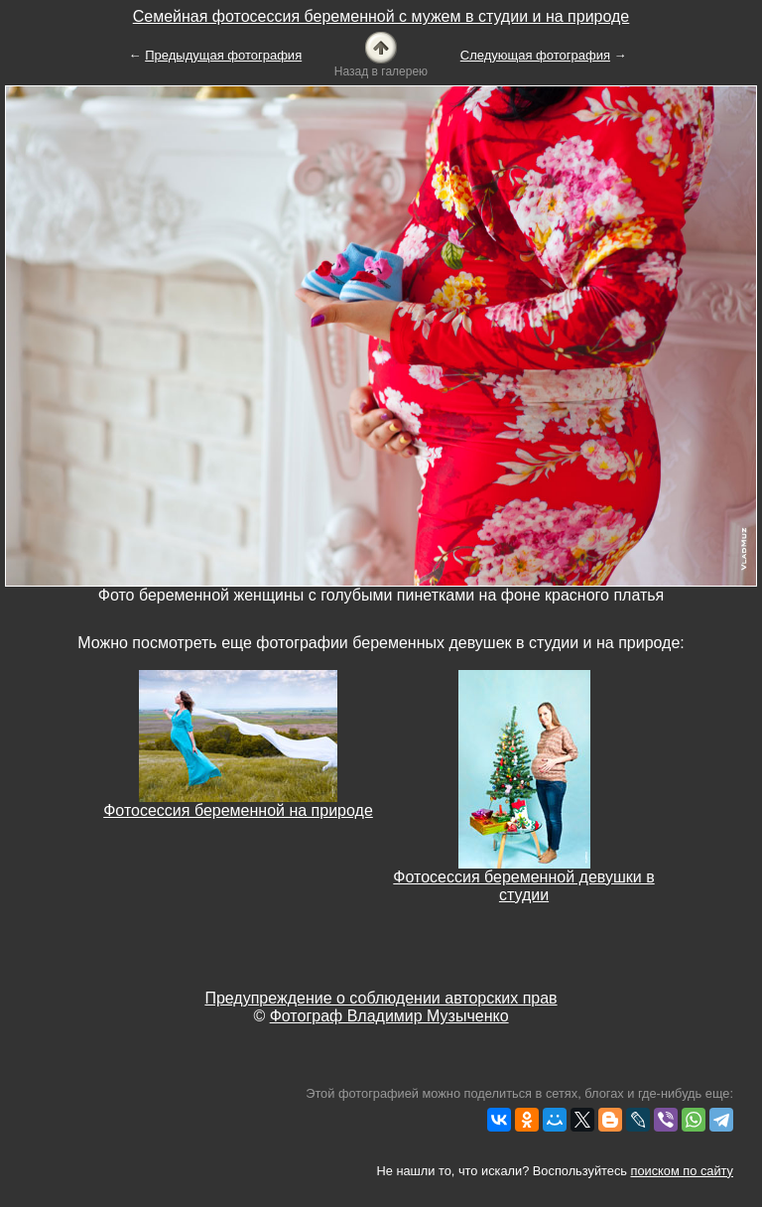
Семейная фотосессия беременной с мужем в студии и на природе (381, 16)
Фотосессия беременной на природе (238, 810)
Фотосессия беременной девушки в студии (523, 886)
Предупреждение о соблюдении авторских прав (380, 998)
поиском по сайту (682, 1170)
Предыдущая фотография (223, 55)
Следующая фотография (535, 55)
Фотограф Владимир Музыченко (389, 1015)
